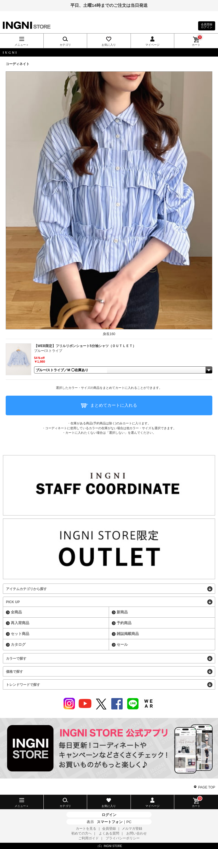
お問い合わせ (136, 833)
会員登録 (109, 828)
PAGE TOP (206, 787)
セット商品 (20, 634)
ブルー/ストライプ (48, 351)
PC (128, 822)
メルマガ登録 (132, 828)
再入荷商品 (20, 623)
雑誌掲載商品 (128, 634)
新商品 (122, 612)
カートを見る (86, 828)
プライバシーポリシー (123, 838)
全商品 (16, 612)
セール (122, 644)
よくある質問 (109, 833)
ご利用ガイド (88, 838)
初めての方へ (81, 833)
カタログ (18, 644)
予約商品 (124, 623)
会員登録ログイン (206, 26)
